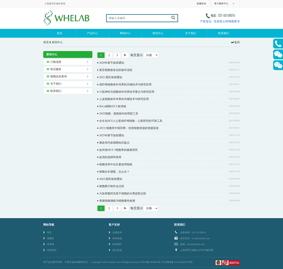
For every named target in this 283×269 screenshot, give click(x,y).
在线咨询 (115, 232)
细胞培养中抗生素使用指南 (115, 164)
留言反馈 (115, 250)
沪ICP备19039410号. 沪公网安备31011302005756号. (167, 262)
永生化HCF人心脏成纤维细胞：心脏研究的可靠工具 (130, 120)
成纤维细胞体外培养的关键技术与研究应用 (125, 84)
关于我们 (190, 33)
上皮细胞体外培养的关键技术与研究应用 (124, 99)
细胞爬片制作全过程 (111, 186)
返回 (235, 42)
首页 (59, 33)
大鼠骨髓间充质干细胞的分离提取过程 (122, 193)
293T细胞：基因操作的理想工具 (118, 113)
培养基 (48, 244)
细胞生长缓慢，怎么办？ (114, 171)
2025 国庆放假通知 (110, 77)
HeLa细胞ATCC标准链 (112, 106)
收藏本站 (201, 3)
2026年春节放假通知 (111, 62)
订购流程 (55, 61)
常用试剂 (49, 250)
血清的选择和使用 (110, 157)
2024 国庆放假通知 (110, 179)
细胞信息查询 (58, 76)
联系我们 (223, 33)
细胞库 (48, 238)
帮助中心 (125, 33)
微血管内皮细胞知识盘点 (114, 142)
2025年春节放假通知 (111, 135)
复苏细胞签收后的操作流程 (115, 70)
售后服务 (55, 69)
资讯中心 (157, 33)
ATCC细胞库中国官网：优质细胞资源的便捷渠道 (129, 128)
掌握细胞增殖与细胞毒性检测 (117, 200)
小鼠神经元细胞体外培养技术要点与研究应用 (126, 91)
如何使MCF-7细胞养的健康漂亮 (118, 149)
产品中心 (92, 33)
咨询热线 (115, 238)
